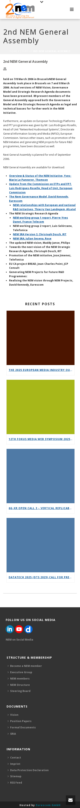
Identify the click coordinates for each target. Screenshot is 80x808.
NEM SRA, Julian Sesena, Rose (32, 238)
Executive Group (20, 672)
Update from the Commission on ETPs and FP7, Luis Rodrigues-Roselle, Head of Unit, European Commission (40, 188)
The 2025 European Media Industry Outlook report (41, 370)
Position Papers (20, 721)
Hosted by (40, 805)
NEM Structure (19, 685)
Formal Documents (22, 727)
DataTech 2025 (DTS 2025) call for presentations (41, 577)
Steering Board (19, 691)
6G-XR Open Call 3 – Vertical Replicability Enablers (41, 508)
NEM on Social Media (19, 639)
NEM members (19, 678)
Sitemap (14, 776)
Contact (14, 757)
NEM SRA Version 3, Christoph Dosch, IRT (39, 234)
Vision (13, 715)
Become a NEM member (25, 666)
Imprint (14, 764)
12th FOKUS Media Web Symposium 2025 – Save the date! (41, 439)
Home (13, 51)
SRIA (12, 734)
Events (25, 51)
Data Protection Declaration (28, 770)
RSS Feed (15, 782)
